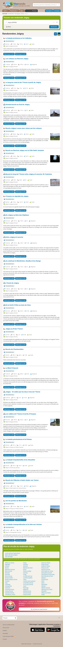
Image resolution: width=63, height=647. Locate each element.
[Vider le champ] (53, 22)
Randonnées (14, 11)
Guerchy (25, 572)
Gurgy (24, 574)
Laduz (24, 579)
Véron (42, 582)
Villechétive (44, 584)
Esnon (24, 569)
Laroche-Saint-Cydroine (29, 581)
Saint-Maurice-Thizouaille (47, 574)
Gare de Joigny (9, 556)
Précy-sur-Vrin (45, 567)
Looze (24, 586)
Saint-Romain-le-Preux (47, 576)
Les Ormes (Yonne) (28, 584)
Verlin (42, 581)
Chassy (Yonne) (9, 591)
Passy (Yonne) (44, 564)
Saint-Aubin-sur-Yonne (47, 571)
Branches (7, 574)
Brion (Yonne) (8, 576)
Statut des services (26, 644)
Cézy (6, 582)
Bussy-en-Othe (9, 577)
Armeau (7, 566)
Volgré (43, 594)
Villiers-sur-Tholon (46, 592)
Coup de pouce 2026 (9, 636)
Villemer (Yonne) (45, 587)
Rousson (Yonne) (45, 569)
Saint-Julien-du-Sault (46, 572)
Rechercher (54, 26)
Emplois (5, 630)
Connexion (57, 11)
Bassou (7, 567)
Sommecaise (44, 579)
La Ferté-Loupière (27, 577)
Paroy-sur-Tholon (45, 562)
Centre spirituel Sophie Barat (12, 553)
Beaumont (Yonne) (10, 569)
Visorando (4, 13)
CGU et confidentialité (8, 624)
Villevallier (44, 591)
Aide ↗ (22, 11)
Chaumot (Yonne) (9, 592)
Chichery (25, 564)
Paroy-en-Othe (27, 594)
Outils (5, 11)
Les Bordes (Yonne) (28, 582)
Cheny (25, 562)
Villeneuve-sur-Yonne (46, 589)
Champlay (7, 584)
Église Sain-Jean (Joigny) (11, 555)
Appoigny (7, 564)
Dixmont (25, 566)
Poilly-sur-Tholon (45, 566)
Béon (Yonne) (8, 571)
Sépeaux (43, 577)
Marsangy (25, 587)
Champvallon (8, 586)
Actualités (5, 633)
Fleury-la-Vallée (27, 571)
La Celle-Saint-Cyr (27, 576)
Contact (5, 639)
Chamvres (7, 587)
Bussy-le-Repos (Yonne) (11, 579)
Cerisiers (7, 581)
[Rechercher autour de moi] (57, 22)
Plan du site (6, 627)
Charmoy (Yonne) (9, 589)
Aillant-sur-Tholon (9, 562)
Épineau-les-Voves (28, 567)
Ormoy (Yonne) (27, 592)
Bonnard (7, 572)
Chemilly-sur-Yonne (10, 594)
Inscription (49, 11)
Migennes (25, 589)
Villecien (43, 586)
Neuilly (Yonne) (27, 591)
